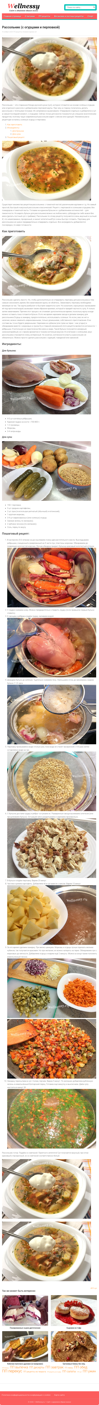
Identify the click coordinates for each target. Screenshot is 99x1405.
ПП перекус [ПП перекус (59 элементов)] (12, 1371)
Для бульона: (18, 131)
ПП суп (94, 1288)
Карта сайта (59, 1395)
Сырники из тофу (74, 1328)
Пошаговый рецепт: (16, 137)
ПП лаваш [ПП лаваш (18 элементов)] (69, 1368)
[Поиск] (94, 7)
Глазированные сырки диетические (25, 1328)
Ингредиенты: (13, 128)
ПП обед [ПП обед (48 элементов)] (80, 1367)
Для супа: (16, 134)
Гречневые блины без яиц (74, 1364)
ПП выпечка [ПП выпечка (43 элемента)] (19, 1367)
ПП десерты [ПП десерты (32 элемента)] (36, 1367)
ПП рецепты (44, 16)
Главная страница (12, 16)
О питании (30, 16)
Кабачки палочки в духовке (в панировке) (25, 1364)
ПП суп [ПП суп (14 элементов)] (79, 1372)
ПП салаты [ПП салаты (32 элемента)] (69, 1371)
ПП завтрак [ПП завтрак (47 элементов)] (55, 1367)
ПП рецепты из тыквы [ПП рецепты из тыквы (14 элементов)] (54, 1372)
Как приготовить (14, 124)
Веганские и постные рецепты (69, 16)
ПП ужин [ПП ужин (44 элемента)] (89, 1371)
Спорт (90, 16)
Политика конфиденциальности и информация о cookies (26, 1395)
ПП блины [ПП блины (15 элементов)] (5, 1368)
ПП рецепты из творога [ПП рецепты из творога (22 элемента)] (34, 1371)
